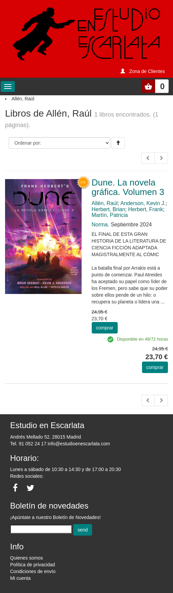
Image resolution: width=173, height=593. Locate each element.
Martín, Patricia (110, 215)
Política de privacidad (32, 564)
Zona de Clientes (147, 71)
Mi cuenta (20, 578)
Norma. (100, 224)
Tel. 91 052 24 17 (28, 443)
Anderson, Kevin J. (143, 203)
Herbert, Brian (108, 209)
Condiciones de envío (33, 571)
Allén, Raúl (105, 203)
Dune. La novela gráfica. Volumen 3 (128, 187)
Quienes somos (26, 558)
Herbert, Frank (145, 209)
